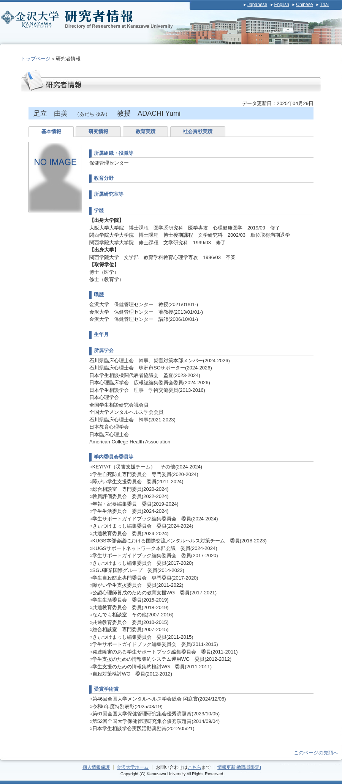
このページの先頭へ (316, 753)
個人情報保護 (96, 767)
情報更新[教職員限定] (239, 767)
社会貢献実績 (197, 131)
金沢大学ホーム (133, 767)
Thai (324, 4)
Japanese (257, 4)
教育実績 (145, 131)
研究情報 (98, 131)
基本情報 (51, 131)
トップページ (36, 58)
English (281, 4)
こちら (194, 767)
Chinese (304, 4)
